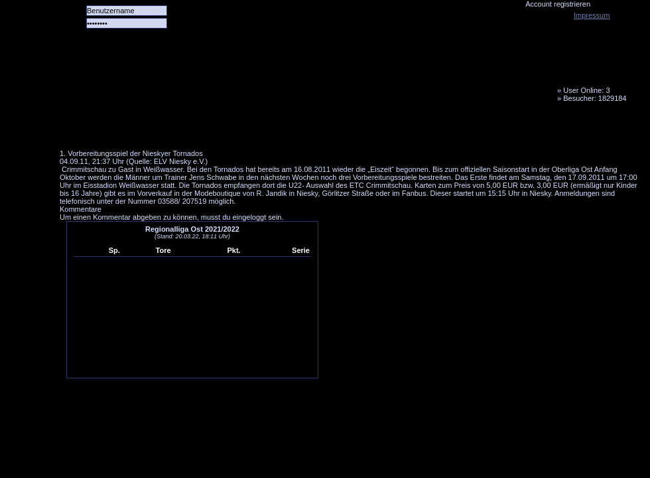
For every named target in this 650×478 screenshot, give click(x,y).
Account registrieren (557, 4)
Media (345, 129)
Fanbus (397, 129)
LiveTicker (294, 129)
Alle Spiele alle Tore (112, 129)
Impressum (592, 15)
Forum (242, 129)
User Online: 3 (586, 90)
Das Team (190, 129)
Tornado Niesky (351, 76)
